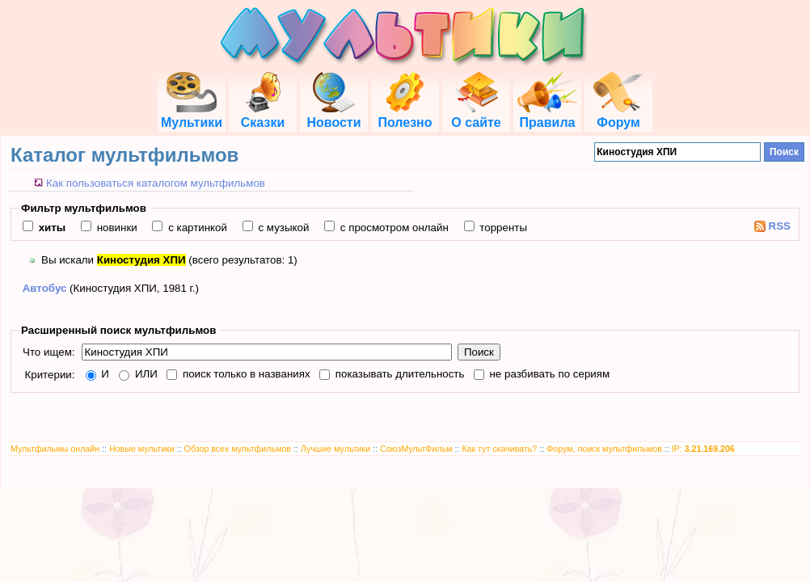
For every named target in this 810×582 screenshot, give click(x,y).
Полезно (405, 115)
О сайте (475, 115)
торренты (502, 227)
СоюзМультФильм (416, 448)
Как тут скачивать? (499, 448)
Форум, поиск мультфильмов (604, 448)
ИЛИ (145, 374)
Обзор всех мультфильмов (237, 448)
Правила (547, 115)
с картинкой (195, 227)
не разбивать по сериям (548, 374)
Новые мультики (142, 448)
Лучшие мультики (335, 448)
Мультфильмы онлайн (55, 448)
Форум (618, 115)
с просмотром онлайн (393, 227)
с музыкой (282, 227)
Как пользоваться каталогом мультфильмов (155, 183)
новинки (115, 227)
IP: (703, 448)
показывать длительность (398, 374)
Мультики (191, 115)
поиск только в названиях (244, 374)
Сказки (263, 115)
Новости (333, 115)
